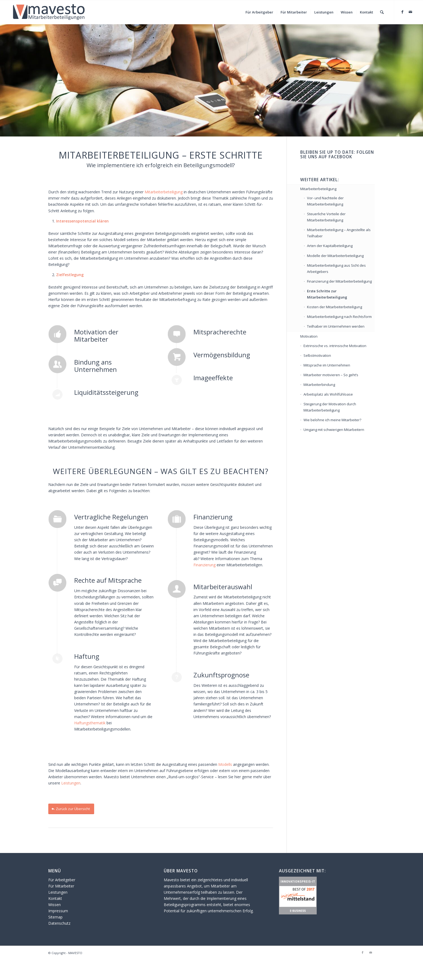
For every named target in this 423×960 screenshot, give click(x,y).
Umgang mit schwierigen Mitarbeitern (333, 429)
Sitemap (55, 917)
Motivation (309, 336)
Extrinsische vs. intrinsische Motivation (334, 345)
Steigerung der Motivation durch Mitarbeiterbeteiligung (329, 407)
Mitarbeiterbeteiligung (164, 191)
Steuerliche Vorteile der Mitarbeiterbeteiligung (326, 216)
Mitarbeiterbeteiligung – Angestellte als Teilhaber (339, 232)
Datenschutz (59, 923)
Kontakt (55, 898)
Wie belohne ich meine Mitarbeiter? (332, 419)
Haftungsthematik (90, 722)
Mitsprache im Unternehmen (326, 365)
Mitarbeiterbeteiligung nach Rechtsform (339, 316)
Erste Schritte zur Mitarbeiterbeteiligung (327, 294)
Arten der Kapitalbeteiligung (330, 245)
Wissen (54, 904)
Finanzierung (205, 564)
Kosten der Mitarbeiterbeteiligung (334, 306)
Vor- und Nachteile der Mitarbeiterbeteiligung (325, 201)
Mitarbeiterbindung (319, 384)
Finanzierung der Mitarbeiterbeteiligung (339, 281)
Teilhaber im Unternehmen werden (335, 326)
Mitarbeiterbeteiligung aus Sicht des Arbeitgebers (336, 268)
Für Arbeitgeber (61, 879)
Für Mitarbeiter (61, 886)
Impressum (58, 910)
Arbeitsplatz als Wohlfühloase (328, 394)
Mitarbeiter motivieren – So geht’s (330, 374)
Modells (225, 764)
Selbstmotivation (317, 355)
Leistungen (70, 783)
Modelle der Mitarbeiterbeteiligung (335, 255)
